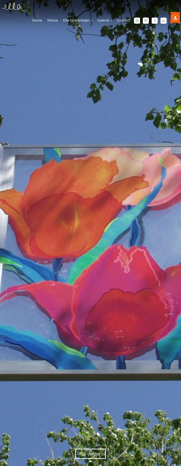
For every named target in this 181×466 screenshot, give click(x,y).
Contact (123, 20)
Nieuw (52, 20)
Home (37, 20)
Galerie (104, 20)
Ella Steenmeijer (77, 20)
